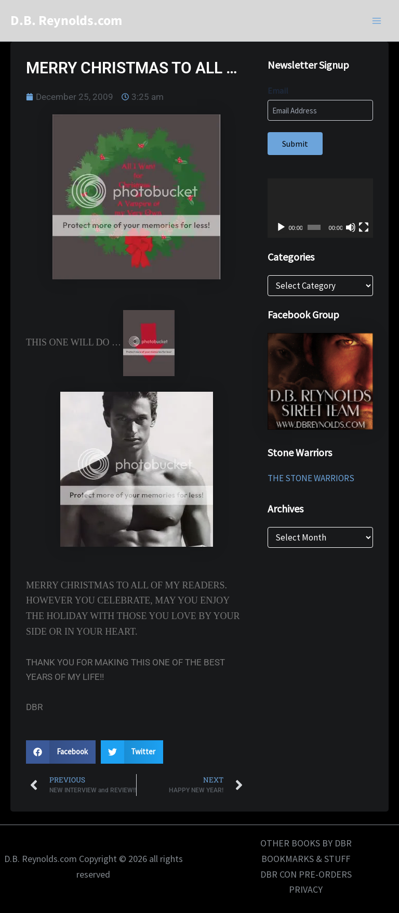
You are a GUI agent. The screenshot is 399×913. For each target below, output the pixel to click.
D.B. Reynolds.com (66, 20)
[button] (61, 752)
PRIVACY (306, 889)
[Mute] (350, 227)
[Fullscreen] (363, 227)
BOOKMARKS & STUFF (305, 859)
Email (278, 90)
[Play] (281, 227)
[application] (320, 208)
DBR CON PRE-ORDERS (306, 874)
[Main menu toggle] (377, 21)
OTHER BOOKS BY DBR (306, 843)
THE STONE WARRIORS (311, 478)
